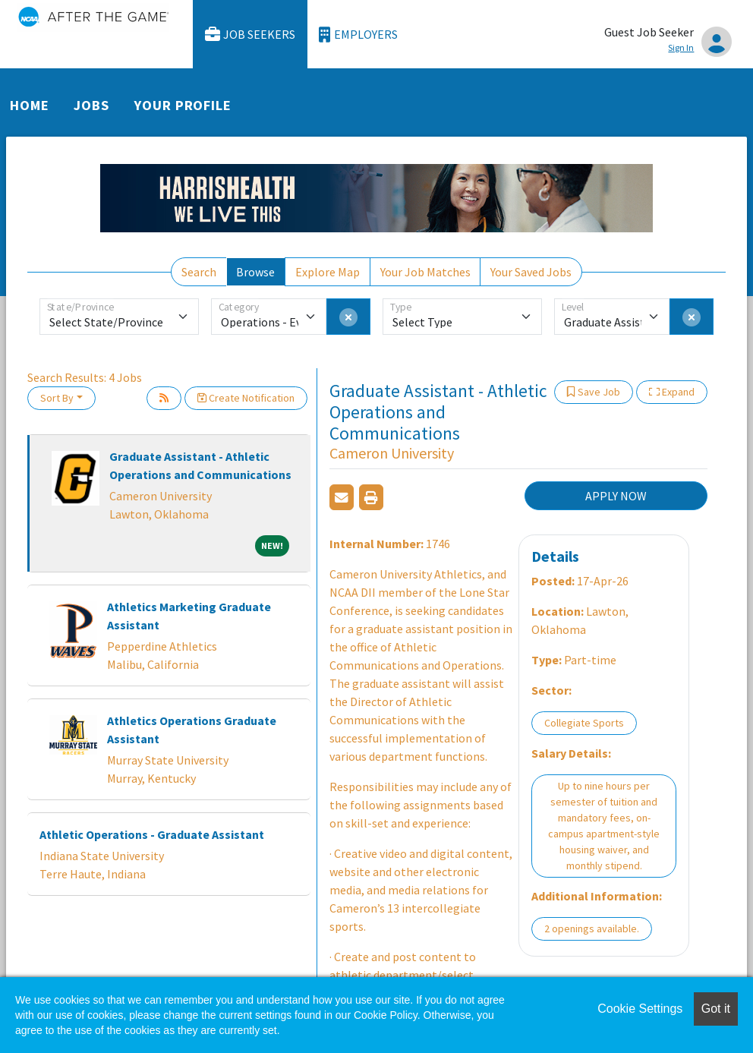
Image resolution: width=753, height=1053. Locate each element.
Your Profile (183, 105)
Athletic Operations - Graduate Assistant (151, 834)
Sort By (57, 398)
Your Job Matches (425, 271)
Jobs (91, 105)
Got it (715, 1008)
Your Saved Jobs (531, 271)
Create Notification (246, 398)
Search (198, 271)
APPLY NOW (616, 495)
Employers (358, 34)
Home (29, 105)
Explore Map (327, 271)
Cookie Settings (639, 1008)
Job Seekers (250, 34)
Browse (255, 271)
